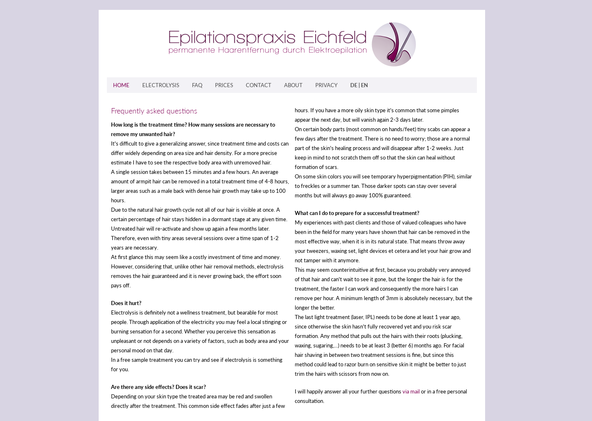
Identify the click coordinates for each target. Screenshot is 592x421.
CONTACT (258, 85)
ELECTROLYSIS (160, 85)
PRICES (224, 85)
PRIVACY (326, 85)
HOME (121, 85)
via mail (411, 391)
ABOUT (293, 85)
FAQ (197, 85)
